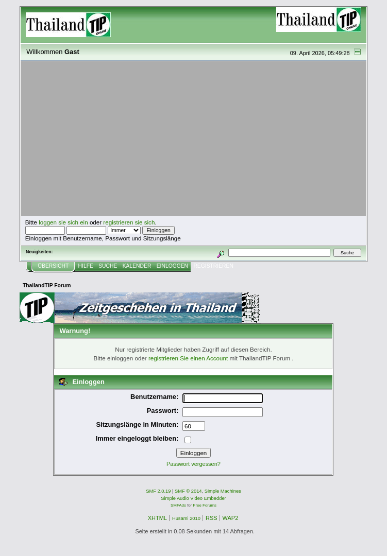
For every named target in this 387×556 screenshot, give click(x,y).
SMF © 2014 (188, 491)
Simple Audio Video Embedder (193, 498)
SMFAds (178, 505)
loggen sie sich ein (63, 222)
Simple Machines (223, 491)
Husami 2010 (186, 518)
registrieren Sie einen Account (188, 358)
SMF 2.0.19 (158, 491)
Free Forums (204, 505)
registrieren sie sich (129, 222)
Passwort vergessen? (193, 464)
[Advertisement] (193, 139)
